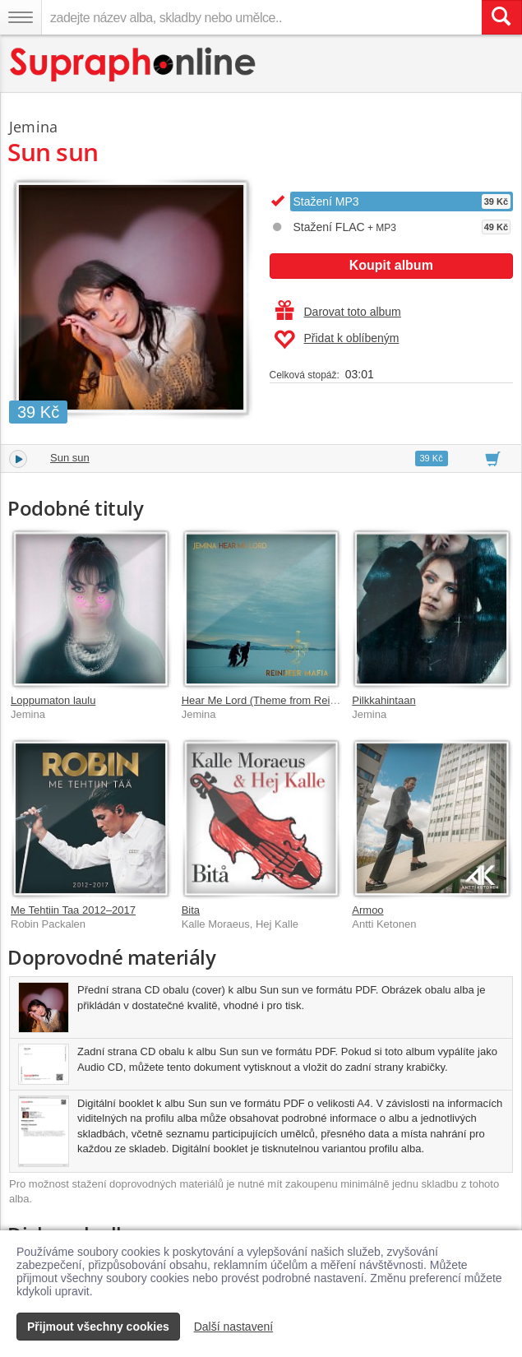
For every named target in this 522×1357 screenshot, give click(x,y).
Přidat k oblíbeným (337, 340)
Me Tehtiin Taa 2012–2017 (73, 910)
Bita (191, 910)
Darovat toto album (338, 311)
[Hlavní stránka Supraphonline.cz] (134, 64)
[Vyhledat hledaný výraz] (501, 17)
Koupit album (391, 265)
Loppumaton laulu (53, 700)
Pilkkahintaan (383, 700)
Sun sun (70, 458)
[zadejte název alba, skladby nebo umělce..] (261, 17)
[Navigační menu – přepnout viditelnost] (20, 17)
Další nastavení (234, 1326)
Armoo (367, 910)
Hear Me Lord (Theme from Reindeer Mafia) (286, 700)
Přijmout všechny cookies (98, 1326)
